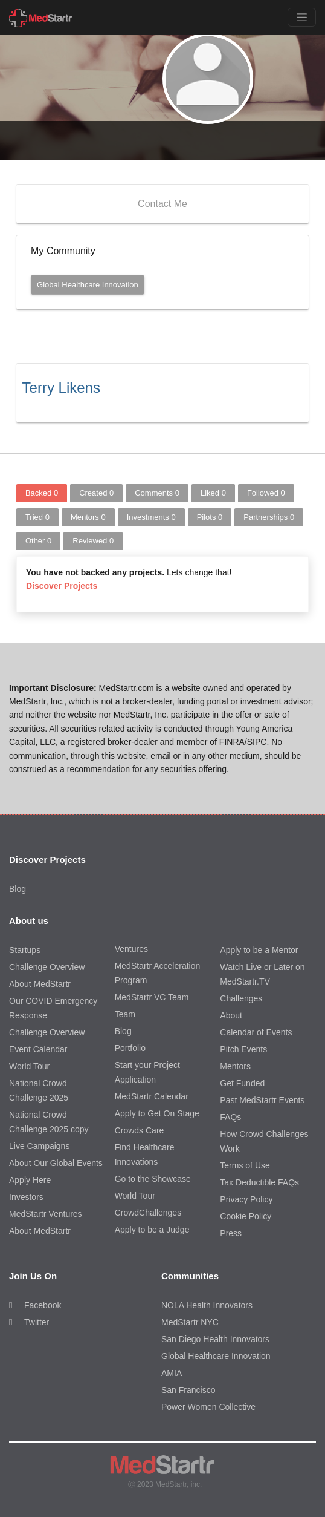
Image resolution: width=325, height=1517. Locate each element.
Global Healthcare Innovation (87, 284)
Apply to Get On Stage (157, 1113)
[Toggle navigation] (302, 17)
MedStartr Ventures (45, 1214)
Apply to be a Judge (152, 1229)
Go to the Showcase (153, 1179)
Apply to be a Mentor (259, 950)
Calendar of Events (256, 1032)
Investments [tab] (151, 517)
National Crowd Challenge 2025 (38, 1090)
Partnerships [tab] (268, 517)
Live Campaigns (39, 1146)
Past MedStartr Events (262, 1100)
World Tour (29, 1066)
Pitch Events (243, 1049)
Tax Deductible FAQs (259, 1182)
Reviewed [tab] (93, 540)
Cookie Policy (245, 1216)
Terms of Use (244, 1165)
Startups (24, 950)
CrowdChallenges (148, 1212)
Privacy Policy (246, 1199)
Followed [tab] (266, 492)
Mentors (235, 1066)
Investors (26, 1197)
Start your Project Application (147, 1072)
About (231, 1015)
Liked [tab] (213, 492)
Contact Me (162, 203)
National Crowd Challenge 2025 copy (49, 1122)
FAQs (230, 1117)
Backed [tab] (41, 492)
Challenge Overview (47, 967)
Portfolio (130, 1048)
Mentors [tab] (88, 517)
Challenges (241, 998)
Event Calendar (38, 1049)
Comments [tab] (157, 492)
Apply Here (30, 1180)
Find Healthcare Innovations (145, 1154)
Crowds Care (139, 1130)
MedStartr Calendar (151, 1096)
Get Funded (242, 1083)
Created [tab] (96, 492)
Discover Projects (61, 586)
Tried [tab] (37, 517)
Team (125, 1014)
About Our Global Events (56, 1163)
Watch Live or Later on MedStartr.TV (262, 974)
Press (231, 1233)
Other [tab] (38, 540)
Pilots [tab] (210, 517)
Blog (17, 889)
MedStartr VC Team (152, 997)
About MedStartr (40, 984)
